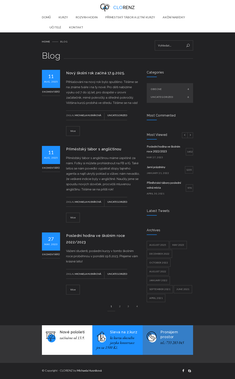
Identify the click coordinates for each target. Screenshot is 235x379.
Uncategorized (117, 115)
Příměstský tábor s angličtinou (93, 149)
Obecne (170, 89)
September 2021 (159, 289)
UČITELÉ (55, 27)
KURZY (63, 17)
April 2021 (156, 297)
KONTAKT (76, 27)
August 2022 (157, 271)
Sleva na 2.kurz (123, 332)
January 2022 (158, 280)
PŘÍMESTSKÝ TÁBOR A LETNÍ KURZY (130, 17)
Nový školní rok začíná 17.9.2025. (95, 73)
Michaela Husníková (88, 115)
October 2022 (158, 262)
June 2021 (182, 289)
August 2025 (157, 244)
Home (46, 41)
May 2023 (178, 244)
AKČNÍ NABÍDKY (174, 17)
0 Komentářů (51, 91)
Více (73, 130)
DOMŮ (46, 17)
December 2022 (159, 253)
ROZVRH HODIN (87, 17)
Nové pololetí (72, 332)
